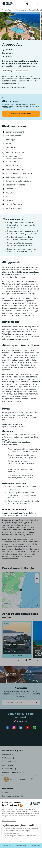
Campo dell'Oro (8, 762)
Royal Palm (6, 765)
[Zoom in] (37, 575)
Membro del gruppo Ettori (20, 779)
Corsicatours (7, 10)
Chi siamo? (6, 792)
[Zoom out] (37, 578)
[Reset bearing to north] (37, 581)
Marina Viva (6, 754)
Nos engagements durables (13, 796)
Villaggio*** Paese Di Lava (12, 773)
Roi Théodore (7, 758)
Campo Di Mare (8, 769)
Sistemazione (21, 10)
